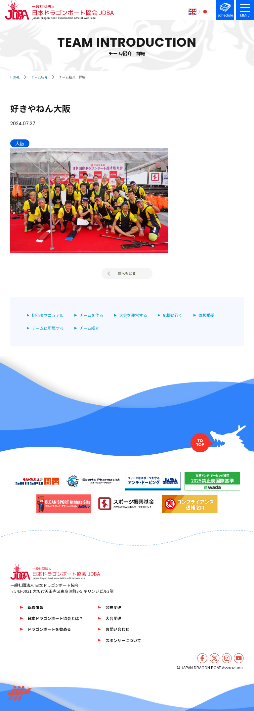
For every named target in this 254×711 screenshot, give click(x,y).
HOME (15, 77)
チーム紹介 (39, 77)
